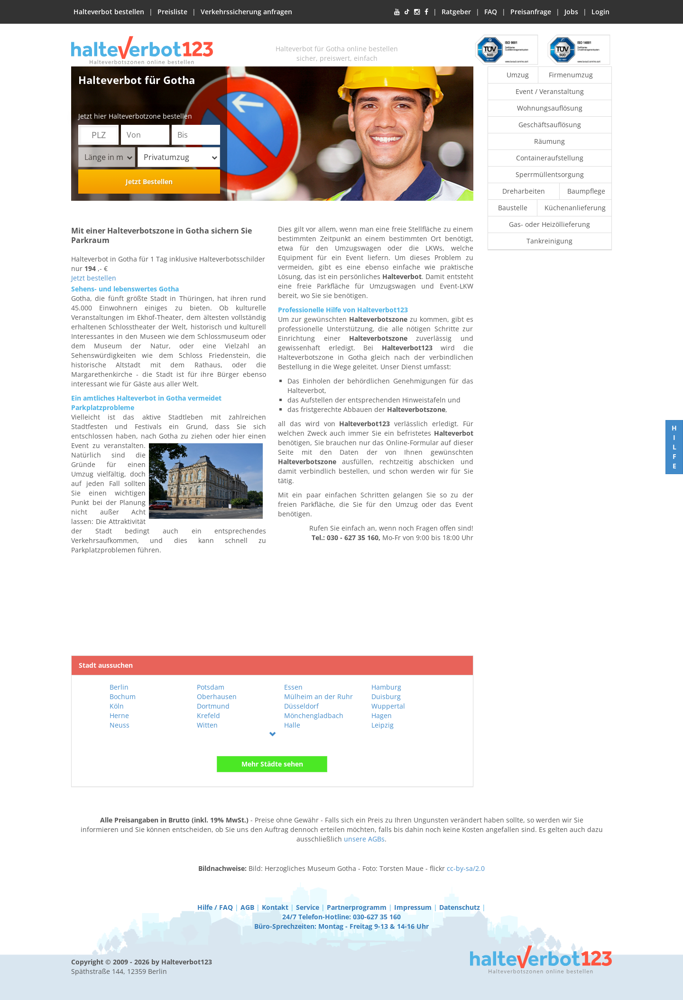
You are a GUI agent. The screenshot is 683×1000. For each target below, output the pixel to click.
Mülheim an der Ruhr (318, 696)
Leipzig (382, 724)
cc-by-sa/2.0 (466, 868)
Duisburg (386, 696)
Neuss (119, 724)
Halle (292, 724)
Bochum (123, 696)
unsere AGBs (364, 838)
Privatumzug (180, 157)
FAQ (490, 11)
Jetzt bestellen (93, 277)
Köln (117, 705)
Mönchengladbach (313, 715)
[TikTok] (407, 12)
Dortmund (213, 705)
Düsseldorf (301, 705)
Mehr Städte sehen (272, 763)
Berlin (119, 687)
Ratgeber (456, 11)
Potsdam (210, 687)
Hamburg (386, 687)
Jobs (571, 11)
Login (600, 11)
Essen (293, 687)
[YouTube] (397, 12)
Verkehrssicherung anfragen (246, 11)
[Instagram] (417, 12)
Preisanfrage (530, 11)
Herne (119, 715)
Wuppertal (388, 705)
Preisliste (172, 11)
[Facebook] (426, 12)
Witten (207, 724)
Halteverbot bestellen (109, 11)
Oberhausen (217, 696)
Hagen (381, 715)
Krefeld (208, 715)
